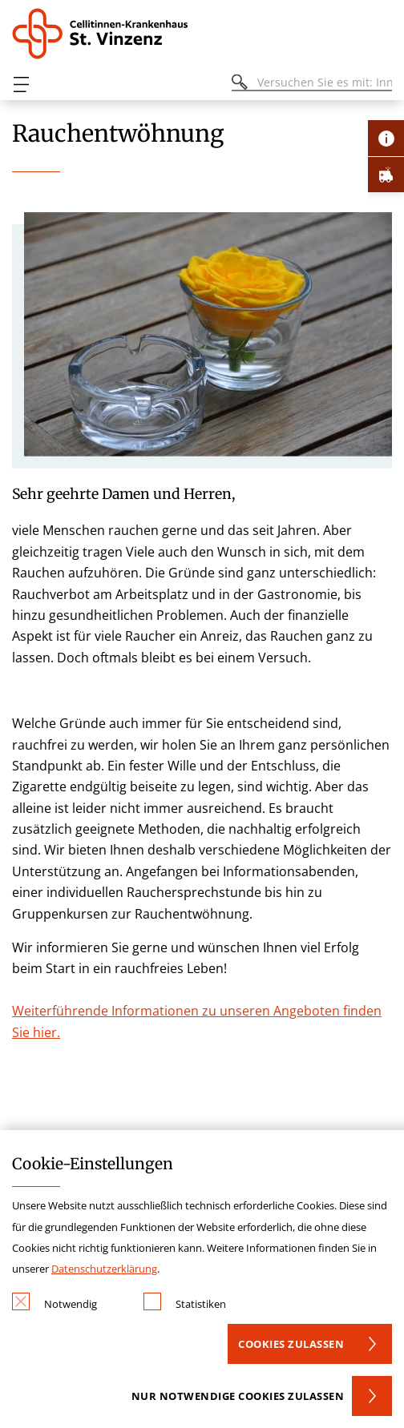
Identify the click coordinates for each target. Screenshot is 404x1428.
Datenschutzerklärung (104, 1268)
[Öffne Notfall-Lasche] (386, 174)
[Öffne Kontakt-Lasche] (386, 138)
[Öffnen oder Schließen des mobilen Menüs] (21, 84)
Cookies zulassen (291, 1344)
